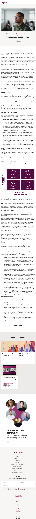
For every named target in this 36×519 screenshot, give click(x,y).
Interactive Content (6, 384)
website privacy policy (16, 488)
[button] (34, 2)
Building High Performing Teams (12, 33)
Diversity (21, 33)
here (16, 308)
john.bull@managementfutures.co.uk (15, 313)
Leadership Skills (17, 458)
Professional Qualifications (17, 468)
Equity (24, 33)
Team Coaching (17, 460)
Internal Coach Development (17, 472)
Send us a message (18, 495)
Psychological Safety (18, 35)
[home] (5, 2)
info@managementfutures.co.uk (10, 320)
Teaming (17, 462)
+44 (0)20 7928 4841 (18, 496)
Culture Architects (6, 359)
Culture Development (17, 466)
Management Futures (6, 360)
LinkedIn (15, 439)
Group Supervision (17, 470)
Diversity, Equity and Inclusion (17, 464)
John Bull (18, 40)
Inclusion (27, 33)
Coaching (17, 456)
